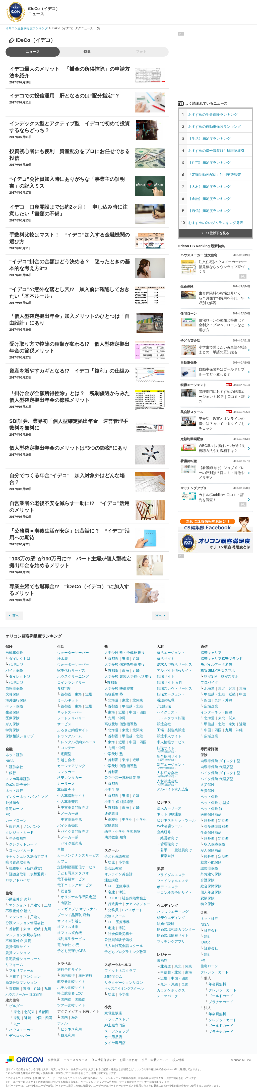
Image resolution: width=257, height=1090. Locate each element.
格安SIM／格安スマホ (218, 670)
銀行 (12, 773)
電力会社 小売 (68, 945)
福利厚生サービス (71, 939)
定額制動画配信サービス (76, 867)
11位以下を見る (215, 233)
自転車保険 (14, 688)
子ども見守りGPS (71, 951)
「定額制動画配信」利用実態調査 (214, 175)
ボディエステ (167, 887)
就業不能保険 (211, 862)
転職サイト (165, 676)
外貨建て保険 (211, 874)
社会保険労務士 (134, 898)
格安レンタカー (69, 778)
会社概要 (54, 1060)
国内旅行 (68, 976)
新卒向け (167, 856)
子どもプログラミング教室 (125, 952)
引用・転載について (155, 1060)
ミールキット (67, 700)
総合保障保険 (211, 886)
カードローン (16, 820)
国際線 (80, 999)
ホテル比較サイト (71, 988)
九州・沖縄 (116, 718)
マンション (18, 905)
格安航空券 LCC (70, 993)
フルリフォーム (21, 970)
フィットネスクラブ (120, 970)
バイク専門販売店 (75, 831)
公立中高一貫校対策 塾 (122, 778)
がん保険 (13, 724)
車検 (60, 849)
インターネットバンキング (27, 797)
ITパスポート (132, 910)
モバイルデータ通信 (216, 664)
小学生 (141, 819)
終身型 (209, 820)
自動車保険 (14, 653)
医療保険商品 (211, 814)
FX (8, 814)
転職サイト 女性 (169, 682)
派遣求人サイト (169, 736)
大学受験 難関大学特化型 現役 (128, 676)
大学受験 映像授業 (119, 688)
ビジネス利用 (71, 1029)
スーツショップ (116, 1031)
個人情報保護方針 (104, 1060)
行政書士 (115, 904)
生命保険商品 (211, 832)
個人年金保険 (211, 892)
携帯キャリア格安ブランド (222, 659)
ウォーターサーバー (73, 653)
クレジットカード (20, 832)
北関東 (29, 1012)
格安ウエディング (171, 918)
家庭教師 (111, 825)
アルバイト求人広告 (172, 789)
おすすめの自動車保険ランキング (214, 127)
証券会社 (16, 767)
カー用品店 (113, 1037)
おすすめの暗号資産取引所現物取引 (216, 151)
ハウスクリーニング (73, 676)
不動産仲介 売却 (18, 899)
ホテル (62, 1023)
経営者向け (169, 838)
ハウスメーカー (21, 1030)
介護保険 (208, 880)
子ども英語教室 (116, 856)
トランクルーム (69, 736)
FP (110, 886)
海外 (74, 1017)
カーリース (66, 784)
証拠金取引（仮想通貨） (28, 874)
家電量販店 (113, 1013)
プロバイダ (209, 682)
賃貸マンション (18, 953)
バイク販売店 (67, 825)
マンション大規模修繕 (23, 935)
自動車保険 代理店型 (217, 767)
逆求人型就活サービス (174, 664)
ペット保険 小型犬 (215, 803)
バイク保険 (14, 670)
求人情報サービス (171, 742)
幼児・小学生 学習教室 (122, 831)
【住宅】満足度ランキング (212, 163)
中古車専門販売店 (75, 807)
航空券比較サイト (71, 982)
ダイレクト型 (19, 659)
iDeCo (205, 942)
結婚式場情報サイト (172, 935)
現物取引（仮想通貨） (26, 868)
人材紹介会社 (167, 774)
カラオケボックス (171, 990)
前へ (15, 616)
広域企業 (211, 706)
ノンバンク (32, 826)
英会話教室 (113, 868)
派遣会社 (164, 724)
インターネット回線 (216, 712)
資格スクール (114, 916)
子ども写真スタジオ (73, 873)
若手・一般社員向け (176, 850)
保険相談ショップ (20, 736)
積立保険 (208, 904)
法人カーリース (169, 808)
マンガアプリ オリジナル (77, 909)
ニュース (33, 52)
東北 (17, 1012)
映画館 (162, 960)
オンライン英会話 (118, 874)
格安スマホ (229, 676)
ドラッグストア (116, 1019)
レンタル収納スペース (78, 742)
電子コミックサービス (74, 885)
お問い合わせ (128, 1060)
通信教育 (111, 813)
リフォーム (14, 965)
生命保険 (13, 712)
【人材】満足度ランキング (209, 187)
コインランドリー (71, 682)
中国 (242, 694)
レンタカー (66, 772)
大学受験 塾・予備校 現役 (124, 653)
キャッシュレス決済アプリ (27, 856)
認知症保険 (209, 868)
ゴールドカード (21, 850)
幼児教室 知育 (115, 837)
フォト (141, 52)
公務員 (113, 910)
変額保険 (208, 898)
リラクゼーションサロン (123, 983)
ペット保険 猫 (212, 809)
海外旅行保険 (16, 700)
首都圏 (14, 929)
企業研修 (164, 832)
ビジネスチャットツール (176, 820)
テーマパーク (167, 996)
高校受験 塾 (113, 694)
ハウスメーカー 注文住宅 (24, 994)
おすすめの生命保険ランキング (212, 114)
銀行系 (14, 826)
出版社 (66, 903)
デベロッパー (19, 1036)
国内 (64, 1017)
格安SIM (210, 676)
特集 (87, 52)
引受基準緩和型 (216, 826)
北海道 (113, 700)
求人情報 (178, 1060)
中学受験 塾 (113, 754)
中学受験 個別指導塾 (120, 766)
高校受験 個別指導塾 (120, 724)
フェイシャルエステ (172, 881)
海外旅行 (85, 976)
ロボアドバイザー (20, 880)
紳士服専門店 (114, 1025)
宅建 (111, 892)
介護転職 (164, 706)
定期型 (223, 820)
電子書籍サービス (71, 879)
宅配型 (66, 754)
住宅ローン (14, 809)
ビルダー (16, 1006)
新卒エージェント (171, 766)
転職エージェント (171, 694)
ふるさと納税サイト (73, 730)
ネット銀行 (14, 791)
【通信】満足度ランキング (211, 211)
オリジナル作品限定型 (78, 897)
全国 (184, 984)
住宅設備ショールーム (23, 959)
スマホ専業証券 (18, 779)
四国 (207, 700)
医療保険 (13, 718)
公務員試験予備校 (118, 940)
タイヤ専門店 (114, 1043)
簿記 (121, 892)
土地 (47, 905)
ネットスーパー (69, 712)
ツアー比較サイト (71, 1005)
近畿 (37, 929)
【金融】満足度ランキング (211, 199)
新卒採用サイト (169, 757)
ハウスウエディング (172, 912)
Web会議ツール (169, 826)
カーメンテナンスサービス (78, 855)
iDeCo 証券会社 (18, 785)
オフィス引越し (69, 921)
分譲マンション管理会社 (25, 923)
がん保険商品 (211, 850)
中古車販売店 (67, 802)
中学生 (127, 819)
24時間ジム (113, 977)
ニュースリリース (75, 1060)
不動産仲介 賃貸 (18, 941)
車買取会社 (66, 790)
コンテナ (68, 748)
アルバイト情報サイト (174, 670)
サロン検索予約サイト (174, 893)
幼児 (111, 862)
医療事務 (123, 886)
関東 (188, 966)
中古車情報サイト (71, 796)
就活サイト (165, 659)
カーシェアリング (71, 766)
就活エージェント (171, 653)
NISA (10, 761)
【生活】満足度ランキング (211, 139)
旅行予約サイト (69, 969)
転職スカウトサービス (174, 688)
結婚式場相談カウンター (176, 929)
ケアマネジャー (137, 904)
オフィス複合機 (69, 933)
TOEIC (113, 898)
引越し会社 (66, 760)
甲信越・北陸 (132, 706)
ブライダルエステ (171, 875)
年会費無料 (18, 838)
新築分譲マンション (21, 983)
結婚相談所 (165, 924)
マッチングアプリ (171, 941)
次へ (158, 616)
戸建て (35, 905)
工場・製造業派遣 (171, 730)
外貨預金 (13, 803)
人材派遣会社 (167, 782)
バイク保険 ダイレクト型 (220, 773)
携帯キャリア (211, 653)
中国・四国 (43, 1018)
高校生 (113, 819)
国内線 (66, 999)
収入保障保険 (214, 844)
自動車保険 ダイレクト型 (220, 761)
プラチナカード (221, 1002)
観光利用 (68, 1035)
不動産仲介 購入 (18, 911)
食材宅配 (64, 688)
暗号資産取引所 (18, 862)
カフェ (62, 861)
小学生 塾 (111, 790)
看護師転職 (165, 700)
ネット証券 (14, 755)
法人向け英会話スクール (123, 946)
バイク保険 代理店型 (217, 779)
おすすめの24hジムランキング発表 (215, 223)
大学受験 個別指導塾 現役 (124, 664)
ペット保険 (14, 706)
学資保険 (13, 730)
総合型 (66, 891)
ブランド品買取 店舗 (73, 915)
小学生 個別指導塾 (119, 802)
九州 (47, 929)
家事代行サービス (71, 670)
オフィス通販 (67, 927)
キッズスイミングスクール (124, 988)
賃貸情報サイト (18, 947)
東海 (26, 929)
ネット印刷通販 (169, 814)
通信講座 (111, 880)
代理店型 (16, 664)
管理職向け (169, 844)
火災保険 (13, 694)
